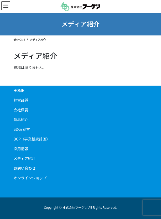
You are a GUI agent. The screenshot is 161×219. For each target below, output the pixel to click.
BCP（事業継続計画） (32, 139)
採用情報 (21, 148)
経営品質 (21, 100)
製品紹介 (23, 119)
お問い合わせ (25, 168)
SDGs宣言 (22, 129)
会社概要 (21, 109)
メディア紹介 (24, 158)
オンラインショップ (30, 177)
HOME (19, 90)
